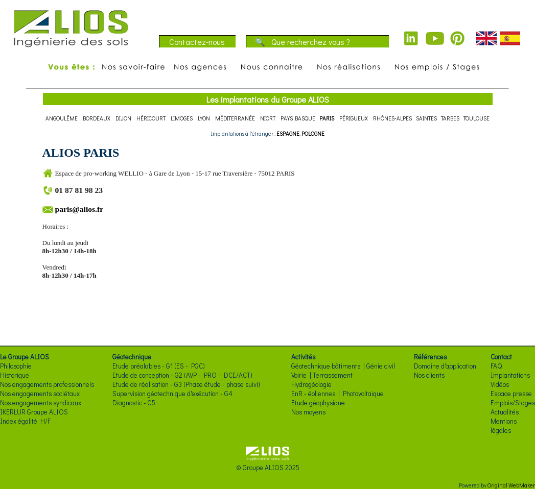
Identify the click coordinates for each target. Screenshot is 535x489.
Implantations (510, 375)
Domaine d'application (445, 366)
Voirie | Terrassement (322, 375)
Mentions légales (504, 426)
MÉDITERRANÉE (235, 118)
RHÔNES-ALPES (392, 118)
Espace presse (511, 393)
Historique (14, 375)
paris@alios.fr (79, 209)
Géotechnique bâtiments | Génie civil (343, 366)
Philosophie (16, 366)
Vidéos (500, 384)
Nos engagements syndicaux (40, 402)
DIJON (123, 118)
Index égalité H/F (25, 421)
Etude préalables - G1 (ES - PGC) (158, 366)
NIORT (267, 118)
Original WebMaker (511, 485)
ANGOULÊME (61, 118)
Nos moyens (308, 412)
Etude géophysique (318, 402)
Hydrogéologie (311, 384)
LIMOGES (182, 118)
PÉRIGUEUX (353, 118)
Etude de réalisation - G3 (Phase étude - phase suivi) (186, 384)
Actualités (505, 412)
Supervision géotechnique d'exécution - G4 (172, 393)
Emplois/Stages (513, 402)
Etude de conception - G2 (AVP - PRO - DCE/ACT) (182, 375)
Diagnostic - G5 (133, 402)
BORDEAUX (96, 118)
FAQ (496, 366)
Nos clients (429, 375)
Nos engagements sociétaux (40, 393)
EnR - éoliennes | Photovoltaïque (337, 393)
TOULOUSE (476, 118)
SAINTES (426, 118)
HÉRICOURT (151, 118)
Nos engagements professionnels (47, 384)
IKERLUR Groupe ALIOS (34, 412)
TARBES (450, 118)
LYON (204, 118)
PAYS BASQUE (298, 118)
